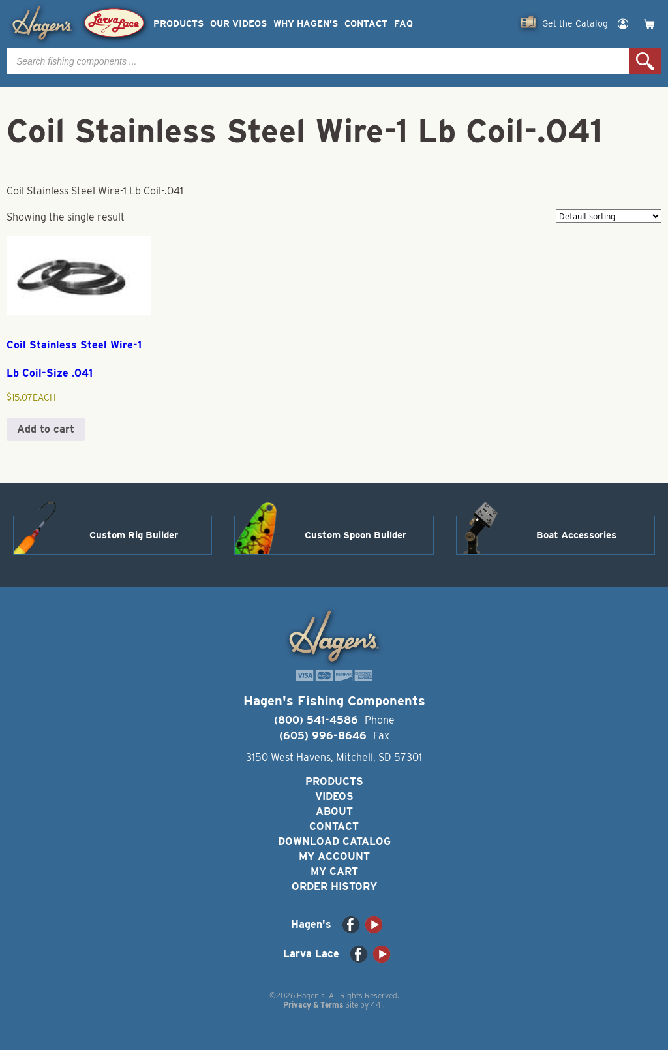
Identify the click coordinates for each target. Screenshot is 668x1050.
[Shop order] (608, 216)
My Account (334, 856)
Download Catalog (334, 841)
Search (645, 61)
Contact (365, 24)
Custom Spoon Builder (355, 535)
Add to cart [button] (45, 429)
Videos (334, 796)
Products (178, 24)
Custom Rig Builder (133, 535)
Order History (334, 886)
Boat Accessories (576, 535)
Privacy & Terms (313, 1005)
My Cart (334, 871)
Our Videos (238, 24)
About (334, 811)
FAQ (403, 24)
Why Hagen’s (305, 24)
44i (377, 1005)
